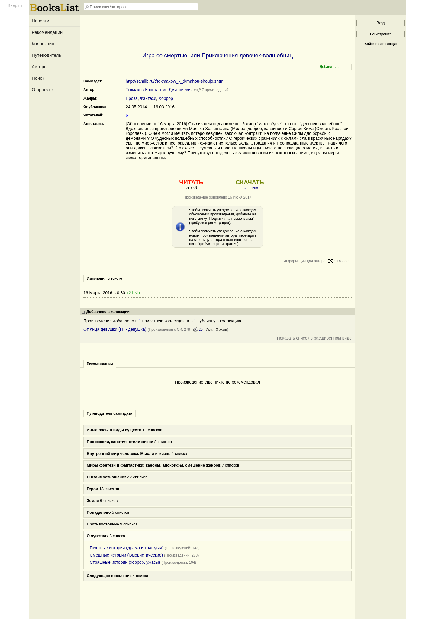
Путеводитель (46, 55)
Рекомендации (47, 32)
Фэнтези (148, 98)
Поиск (38, 78)
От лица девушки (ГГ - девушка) (115, 329)
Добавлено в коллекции (108, 312)
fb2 (244, 188)
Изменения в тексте (104, 278)
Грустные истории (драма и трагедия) (126, 547)
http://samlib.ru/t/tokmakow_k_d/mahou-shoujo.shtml (175, 81)
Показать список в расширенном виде (314, 338)
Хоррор (166, 98)
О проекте (42, 89)
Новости (40, 20)
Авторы (39, 66)
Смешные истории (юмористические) (126, 555)
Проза (132, 98)
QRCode (341, 261)
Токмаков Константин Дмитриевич (159, 89)
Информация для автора (305, 261)
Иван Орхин (216, 329)
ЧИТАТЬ (191, 182)
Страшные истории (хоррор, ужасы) (125, 562)
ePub (254, 188)
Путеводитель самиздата (109, 413)
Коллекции (43, 43)
